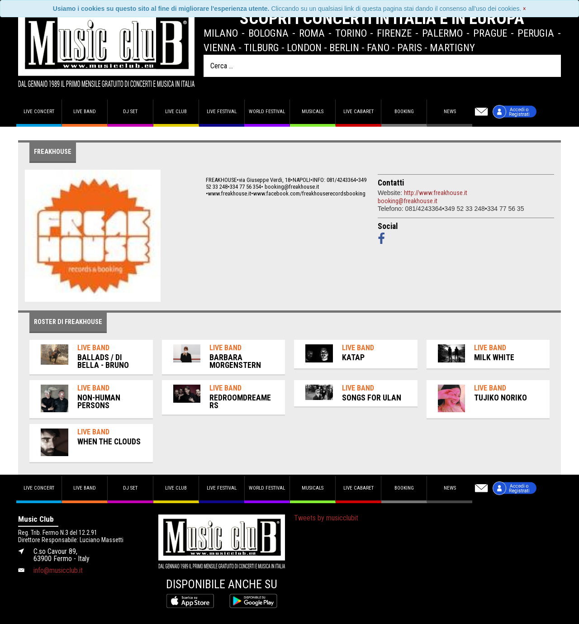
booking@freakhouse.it (407, 201)
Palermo (442, 33)
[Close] (524, 8)
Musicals (312, 111)
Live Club (176, 111)
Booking (404, 111)
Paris (409, 47)
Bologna (268, 33)
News (450, 111)
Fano (378, 47)
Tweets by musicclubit (326, 518)
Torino (351, 33)
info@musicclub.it (58, 570)
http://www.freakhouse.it (435, 192)
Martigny (452, 47)
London (304, 47)
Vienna (220, 47)
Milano (221, 33)
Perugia (535, 33)
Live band (84, 111)
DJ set (130, 111)
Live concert (39, 111)
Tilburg (261, 47)
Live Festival (222, 111)
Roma (312, 33)
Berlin (344, 47)
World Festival (267, 111)
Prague (490, 33)
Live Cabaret (358, 111)
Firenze (394, 33)
